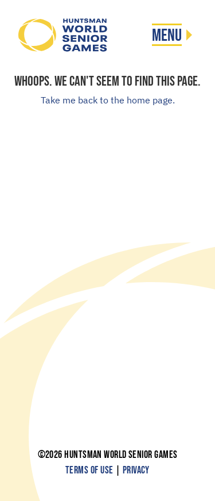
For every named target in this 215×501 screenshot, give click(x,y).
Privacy (136, 470)
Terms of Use (89, 470)
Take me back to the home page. (108, 100)
